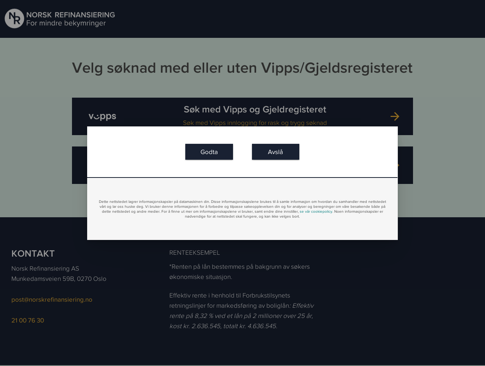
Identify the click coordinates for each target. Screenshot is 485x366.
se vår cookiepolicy (316, 211)
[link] (209, 151)
